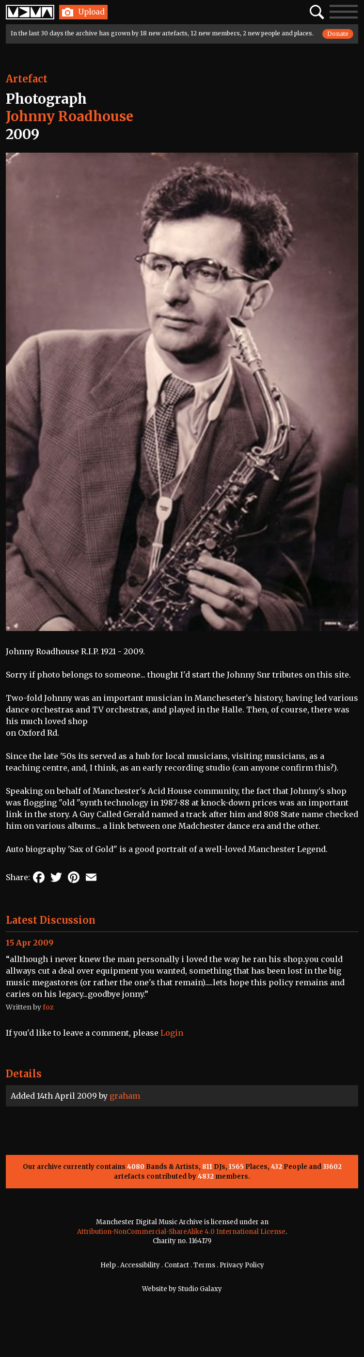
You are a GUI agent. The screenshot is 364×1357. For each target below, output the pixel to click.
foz (48, 1007)
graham (125, 1096)
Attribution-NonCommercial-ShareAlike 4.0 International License (181, 1232)
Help (108, 1265)
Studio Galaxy (200, 1289)
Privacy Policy (242, 1265)
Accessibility (140, 1265)
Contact (176, 1265)
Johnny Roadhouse (69, 116)
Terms (204, 1265)
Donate (337, 33)
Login (171, 1033)
